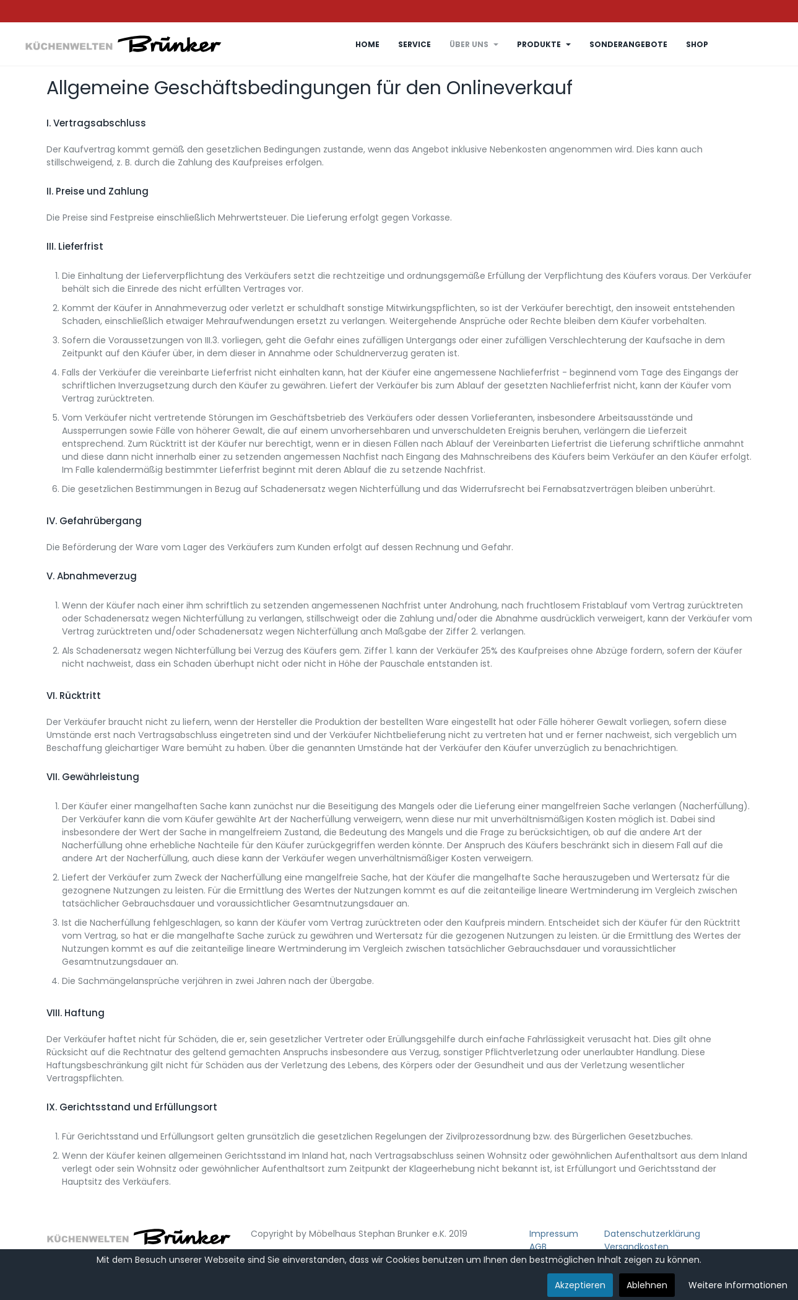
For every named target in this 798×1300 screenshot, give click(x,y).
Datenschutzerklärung (652, 1234)
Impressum (553, 1234)
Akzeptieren (580, 1285)
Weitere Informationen (737, 1285)
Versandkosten (636, 1247)
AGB (538, 1247)
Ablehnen (647, 1285)
